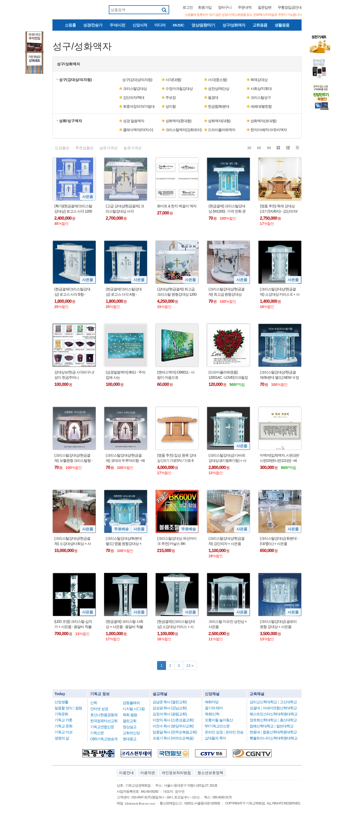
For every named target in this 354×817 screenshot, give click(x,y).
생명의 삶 (62, 738)
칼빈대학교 (284, 726)
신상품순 (62, 148)
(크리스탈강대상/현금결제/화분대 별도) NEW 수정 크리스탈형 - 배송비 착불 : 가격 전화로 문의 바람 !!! (279, 375)
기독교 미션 (63, 732)
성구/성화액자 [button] (68, 64)
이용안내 (126, 773)
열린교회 (129, 721)
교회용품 (260, 25)
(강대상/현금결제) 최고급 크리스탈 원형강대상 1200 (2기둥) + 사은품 (176, 292)
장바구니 (225, 7)
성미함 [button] (170, 106)
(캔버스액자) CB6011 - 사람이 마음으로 (175, 375)
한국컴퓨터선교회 (103, 721)
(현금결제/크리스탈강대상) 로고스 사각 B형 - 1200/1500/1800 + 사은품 (72, 292)
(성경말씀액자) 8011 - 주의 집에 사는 (125, 375)
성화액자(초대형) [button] (263, 121)
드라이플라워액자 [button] (221, 130)
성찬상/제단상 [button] (218, 88)
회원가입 (205, 7)
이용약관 (147, 773)
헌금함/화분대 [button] (218, 106)
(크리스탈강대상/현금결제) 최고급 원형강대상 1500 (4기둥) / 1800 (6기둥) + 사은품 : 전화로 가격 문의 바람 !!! (228, 292)
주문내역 (244, 7)
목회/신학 (212, 714)
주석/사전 (117, 25)
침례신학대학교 (261, 726)
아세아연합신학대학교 (280, 708)
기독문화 (61, 714)
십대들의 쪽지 (215, 738)
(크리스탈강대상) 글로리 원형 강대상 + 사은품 (278, 624)
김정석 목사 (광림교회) (170, 714)
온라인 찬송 (234, 732)
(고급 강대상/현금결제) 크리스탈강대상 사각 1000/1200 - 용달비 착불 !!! (125, 209)
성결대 (255, 708)
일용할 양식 (63, 708)
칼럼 (78, 708)
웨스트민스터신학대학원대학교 (273, 714)
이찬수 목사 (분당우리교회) (173, 726)
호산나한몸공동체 (103, 715)
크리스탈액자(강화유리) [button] (183, 130)
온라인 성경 (214, 732)
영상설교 (129, 727)
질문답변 (264, 7)
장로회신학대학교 (263, 720)
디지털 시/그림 (134, 709)
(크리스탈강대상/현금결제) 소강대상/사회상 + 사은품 (72, 541)
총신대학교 (288, 720)
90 (269, 148)
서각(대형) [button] (173, 80)
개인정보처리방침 (176, 773)
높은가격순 (133, 148)
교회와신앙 (131, 733)
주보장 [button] (170, 97)
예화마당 (211, 702)
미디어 (159, 25)
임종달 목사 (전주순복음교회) (175, 732)
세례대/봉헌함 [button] (261, 106)
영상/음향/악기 (203, 25)
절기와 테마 (214, 708)
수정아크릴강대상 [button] (179, 88)
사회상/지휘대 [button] (261, 88)
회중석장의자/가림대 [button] (138, 106)
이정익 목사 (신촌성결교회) (173, 720)
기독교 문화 (63, 726)
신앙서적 (139, 25)
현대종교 (129, 739)
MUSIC (178, 25)
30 (249, 148)
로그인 (188, 7)
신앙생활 (61, 702)
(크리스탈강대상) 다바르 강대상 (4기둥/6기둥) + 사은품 (227, 458)
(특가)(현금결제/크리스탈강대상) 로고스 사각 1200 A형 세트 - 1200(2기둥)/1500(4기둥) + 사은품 (73, 209)
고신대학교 (288, 702)
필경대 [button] (213, 97)
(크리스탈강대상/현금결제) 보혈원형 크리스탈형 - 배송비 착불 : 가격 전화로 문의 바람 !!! (73, 458)
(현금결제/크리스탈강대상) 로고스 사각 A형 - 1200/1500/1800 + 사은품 (124, 292)
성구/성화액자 (233, 25)
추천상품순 (84, 148)
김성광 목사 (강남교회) (170, 708)
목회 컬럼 (130, 715)
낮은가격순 (108, 148)
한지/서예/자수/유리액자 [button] (268, 130)
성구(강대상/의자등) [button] (75, 80)
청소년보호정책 (210, 773)
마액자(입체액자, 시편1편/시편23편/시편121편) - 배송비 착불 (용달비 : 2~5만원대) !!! (279, 458)
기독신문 (97, 733)
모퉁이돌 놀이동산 (219, 720)
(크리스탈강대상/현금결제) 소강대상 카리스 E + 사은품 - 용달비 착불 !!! (279, 292)
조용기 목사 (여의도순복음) (173, 738)
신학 (93, 703)
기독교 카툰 (63, 720)
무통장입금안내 (290, 7)
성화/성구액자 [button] (70, 121)
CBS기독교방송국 (103, 739)
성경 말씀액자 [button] (133, 121)
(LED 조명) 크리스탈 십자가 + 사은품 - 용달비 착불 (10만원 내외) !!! (73, 624)
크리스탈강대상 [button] (135, 88)
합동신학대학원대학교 (280, 732)
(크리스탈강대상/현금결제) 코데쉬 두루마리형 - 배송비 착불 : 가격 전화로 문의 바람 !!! (125, 458)
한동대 (255, 732)
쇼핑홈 (70, 25)
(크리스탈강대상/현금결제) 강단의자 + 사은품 (226, 541)
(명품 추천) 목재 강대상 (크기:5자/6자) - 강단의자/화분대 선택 (278, 209)
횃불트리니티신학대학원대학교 (273, 738)
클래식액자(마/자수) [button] (138, 130)
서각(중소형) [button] (217, 80)
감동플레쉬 (131, 703)
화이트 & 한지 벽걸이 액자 (176, 206)
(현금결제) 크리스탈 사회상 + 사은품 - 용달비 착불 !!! (124, 624)
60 (259, 148)
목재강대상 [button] (258, 80)
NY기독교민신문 (217, 726)
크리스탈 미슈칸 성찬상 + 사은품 (227, 624)
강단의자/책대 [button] (133, 97)
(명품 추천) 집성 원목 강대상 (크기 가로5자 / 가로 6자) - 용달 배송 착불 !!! (176, 458)
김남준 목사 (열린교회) (170, 702)
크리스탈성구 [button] (260, 97)
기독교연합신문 (102, 727)
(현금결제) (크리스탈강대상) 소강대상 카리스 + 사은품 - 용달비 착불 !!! (176, 624)
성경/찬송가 (92, 25)
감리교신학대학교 (263, 702)
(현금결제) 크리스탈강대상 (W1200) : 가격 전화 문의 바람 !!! (227, 209)
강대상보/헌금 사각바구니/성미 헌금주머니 (74, 375)
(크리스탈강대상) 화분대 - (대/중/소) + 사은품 (279, 541)
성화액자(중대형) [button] (178, 121)
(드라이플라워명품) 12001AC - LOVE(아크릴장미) (228, 375)
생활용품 (282, 25)
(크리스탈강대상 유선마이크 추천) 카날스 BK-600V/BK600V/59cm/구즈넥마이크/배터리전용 (177, 541)
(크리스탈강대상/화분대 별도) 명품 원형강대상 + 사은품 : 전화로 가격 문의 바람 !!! (124, 541)
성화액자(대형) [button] (219, 121)
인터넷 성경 (99, 709)
